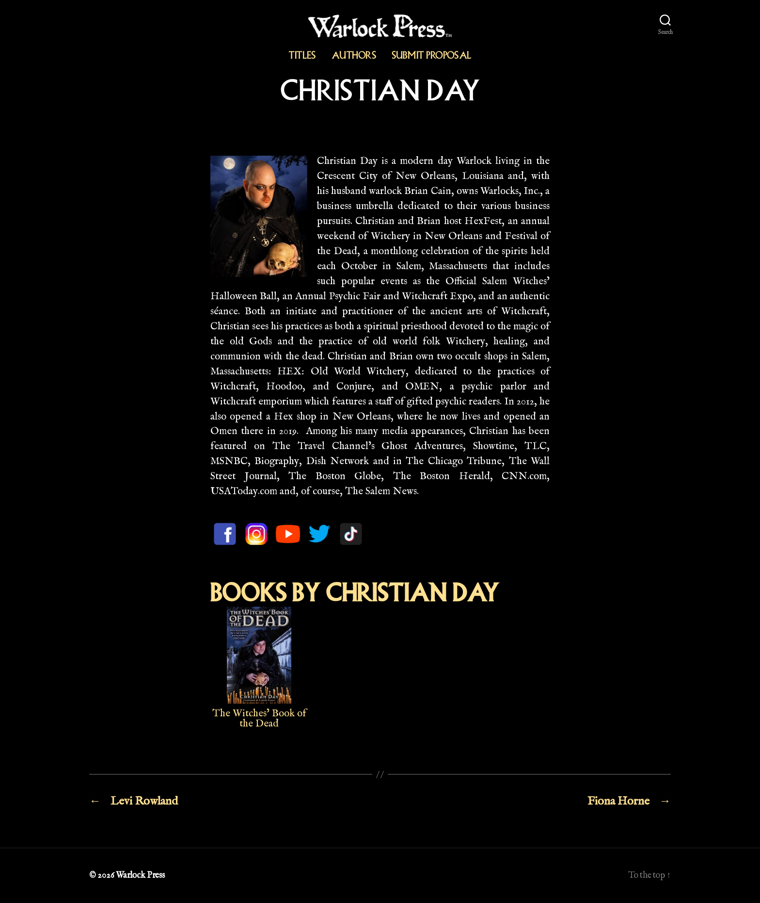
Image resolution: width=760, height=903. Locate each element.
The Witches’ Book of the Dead (259, 718)
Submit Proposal (432, 55)
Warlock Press (140, 875)
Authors (354, 55)
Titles (302, 55)
